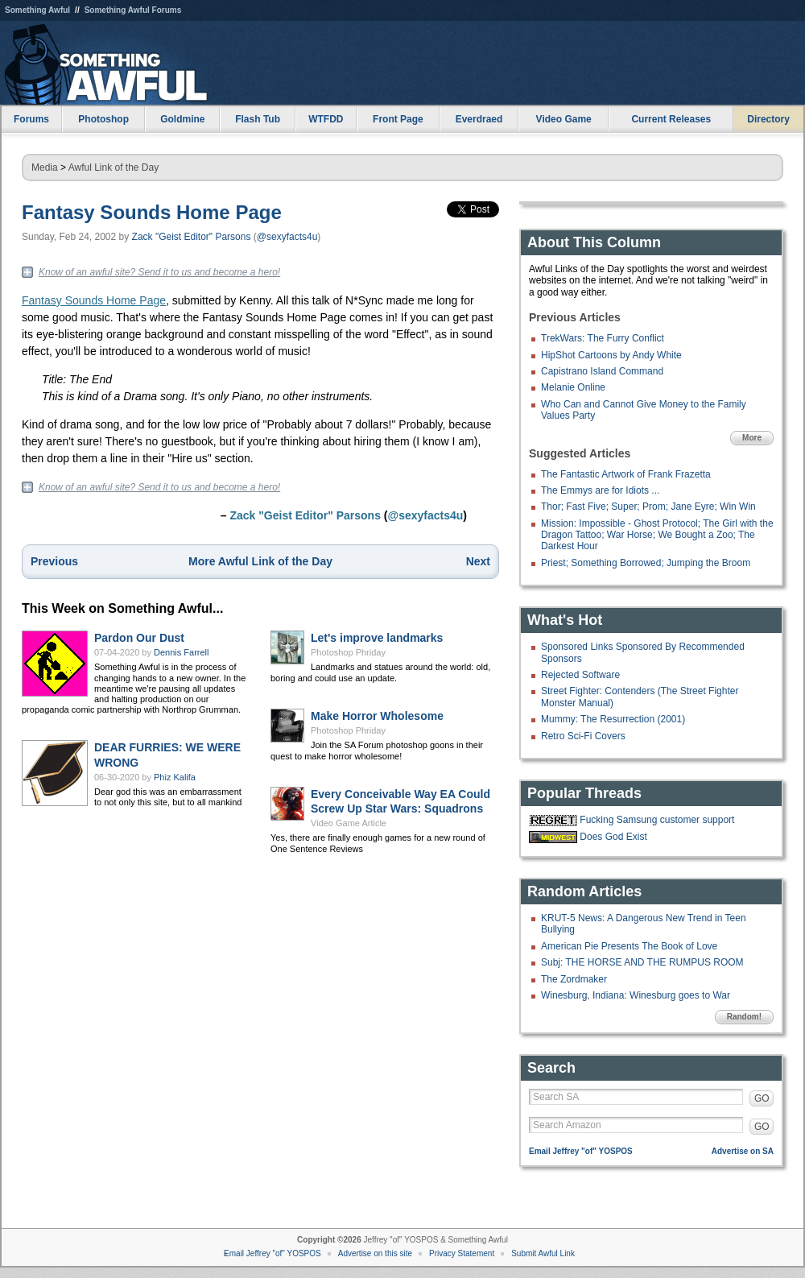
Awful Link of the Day (113, 167)
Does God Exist (613, 836)
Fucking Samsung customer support (657, 819)
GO (762, 1098)
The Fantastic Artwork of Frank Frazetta (626, 474)
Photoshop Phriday (348, 652)
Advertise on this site (375, 1253)
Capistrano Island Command (602, 371)
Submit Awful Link (543, 1253)
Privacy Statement (461, 1253)
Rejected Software (580, 674)
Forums (31, 119)
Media (44, 167)
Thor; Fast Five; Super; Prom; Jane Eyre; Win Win (648, 506)
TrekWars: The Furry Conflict (602, 338)
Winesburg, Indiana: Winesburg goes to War (635, 995)
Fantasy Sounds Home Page (152, 212)
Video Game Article (348, 823)
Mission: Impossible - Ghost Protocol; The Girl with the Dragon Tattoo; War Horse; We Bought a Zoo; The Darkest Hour (657, 535)
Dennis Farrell (181, 652)
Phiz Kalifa (175, 777)
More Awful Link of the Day (260, 561)
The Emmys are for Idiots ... (600, 490)
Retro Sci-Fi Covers (583, 736)
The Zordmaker (574, 979)
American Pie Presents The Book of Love (629, 946)
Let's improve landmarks (377, 637)
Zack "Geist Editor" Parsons (191, 236)
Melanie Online (573, 387)
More (752, 437)
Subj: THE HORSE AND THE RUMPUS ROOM (642, 962)
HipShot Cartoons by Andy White (611, 355)
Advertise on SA (743, 1151)
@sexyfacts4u (287, 236)
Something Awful (37, 10)
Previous (54, 561)
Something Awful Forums (133, 10)
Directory (768, 119)
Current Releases (671, 119)
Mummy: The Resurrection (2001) (613, 719)
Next (478, 561)
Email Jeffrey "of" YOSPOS (581, 1151)
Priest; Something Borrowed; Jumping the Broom (645, 563)
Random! (744, 1016)
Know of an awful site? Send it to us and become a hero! (159, 272)
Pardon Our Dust (139, 637)
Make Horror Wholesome (377, 715)
